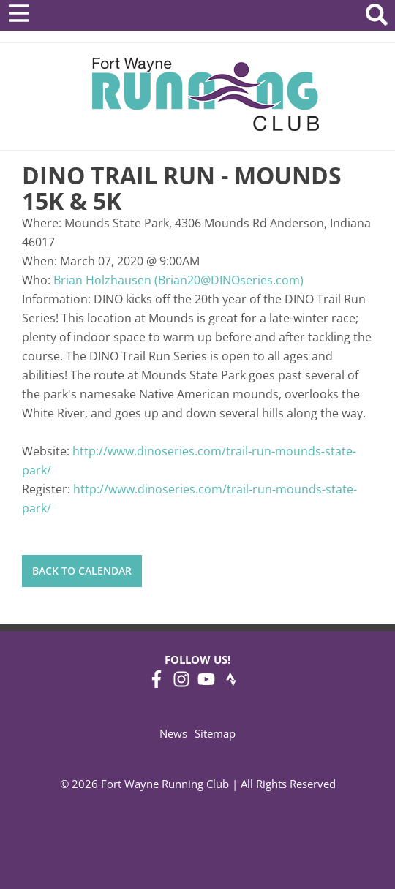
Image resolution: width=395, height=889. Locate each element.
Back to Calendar (82, 571)
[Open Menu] (19, 13)
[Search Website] (377, 17)
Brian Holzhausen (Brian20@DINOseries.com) (178, 280)
